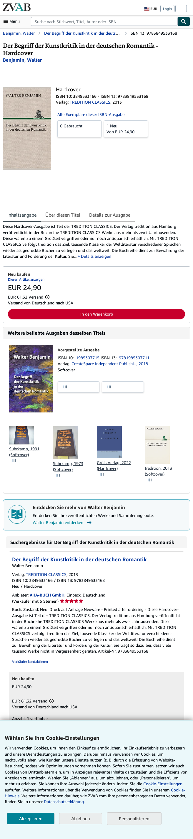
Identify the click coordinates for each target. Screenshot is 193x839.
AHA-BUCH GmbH (47, 594)
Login (167, 8)
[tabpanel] (94, 241)
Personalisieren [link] (134, 818)
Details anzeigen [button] (96, 256)
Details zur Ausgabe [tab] (109, 215)
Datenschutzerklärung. (64, 801)
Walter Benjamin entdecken (63, 522)
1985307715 (88, 357)
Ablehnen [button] (80, 818)
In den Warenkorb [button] (96, 313)
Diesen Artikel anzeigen (26, 279)
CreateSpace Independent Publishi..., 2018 (109, 363)
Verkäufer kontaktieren (30, 661)
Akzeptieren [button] (30, 818)
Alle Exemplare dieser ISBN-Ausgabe (90, 114)
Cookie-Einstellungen (162, 783)
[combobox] (104, 21)
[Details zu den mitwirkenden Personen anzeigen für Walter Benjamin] (22, 60)
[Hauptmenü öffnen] (12, 21)
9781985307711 (134, 357)
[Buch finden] (184, 21)
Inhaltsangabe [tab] (21, 215)
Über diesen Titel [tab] (62, 215)
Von (126, 128)
